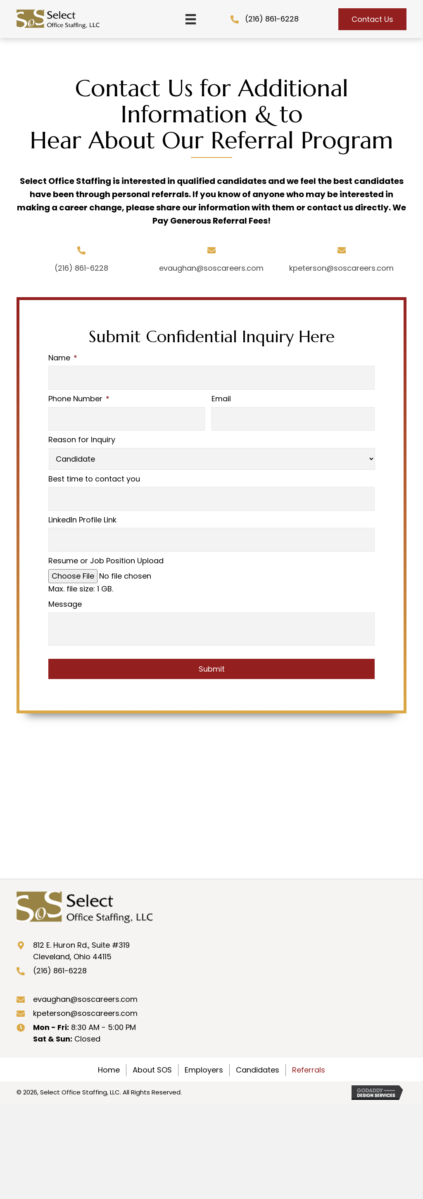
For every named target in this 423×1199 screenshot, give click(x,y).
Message (65, 594)
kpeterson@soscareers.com (341, 268)
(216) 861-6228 (272, 19)
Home (109, 1059)
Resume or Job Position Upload (106, 550)
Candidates (257, 1059)
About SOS (152, 1059)
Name (62, 357)
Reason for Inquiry (81, 434)
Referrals (308, 1059)
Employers (204, 1059)
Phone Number (78, 396)
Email (221, 396)
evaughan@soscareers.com (211, 268)
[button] (372, 19)
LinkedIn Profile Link (82, 512)
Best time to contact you (94, 473)
